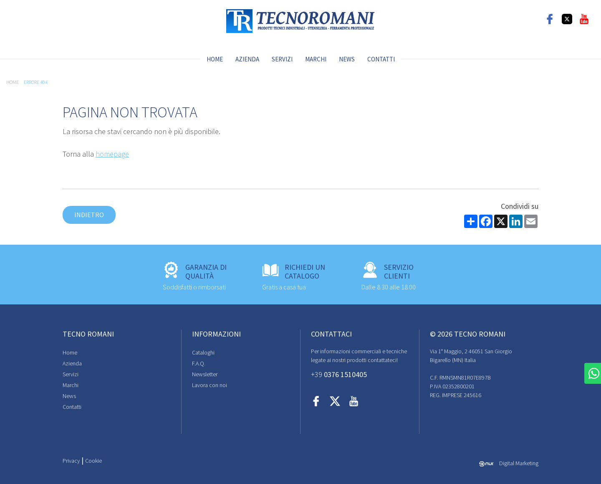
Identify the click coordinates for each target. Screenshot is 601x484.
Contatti (381, 59)
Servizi (282, 59)
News (347, 59)
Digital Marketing (508, 463)
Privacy (71, 460)
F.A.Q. (198, 363)
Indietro (89, 214)
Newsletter (204, 374)
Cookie (93, 460)
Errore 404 (36, 82)
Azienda (247, 59)
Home (215, 59)
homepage (112, 154)
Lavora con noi (209, 385)
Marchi (315, 59)
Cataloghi (203, 352)
